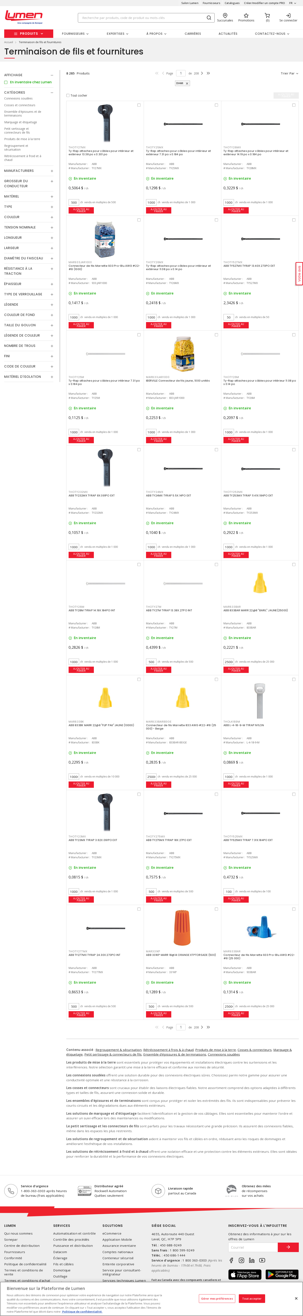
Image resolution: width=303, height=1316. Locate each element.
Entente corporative (118, 1264)
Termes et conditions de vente (23, 1272)
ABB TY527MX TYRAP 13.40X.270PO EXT (249, 266)
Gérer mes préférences (217, 1298)
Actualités (228, 34)
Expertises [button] (116, 34)
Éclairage (60, 1258)
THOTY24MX (154, 492)
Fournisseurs (211, 3)
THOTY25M (76, 377)
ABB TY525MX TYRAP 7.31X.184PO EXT (248, 840)
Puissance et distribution (73, 1246)
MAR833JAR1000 (158, 377)
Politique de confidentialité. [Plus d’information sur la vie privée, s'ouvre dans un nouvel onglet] (82, 1311)
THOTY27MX (77, 147)
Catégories (14, 92)
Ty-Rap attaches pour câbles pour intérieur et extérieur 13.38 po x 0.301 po (101, 152)
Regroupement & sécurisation (119, 1050)
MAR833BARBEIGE (158, 721)
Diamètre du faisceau (23, 258)
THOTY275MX (155, 836)
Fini (7, 356)
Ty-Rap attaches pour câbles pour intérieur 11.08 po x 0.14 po (259, 382)
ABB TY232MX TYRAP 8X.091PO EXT (92, 495)
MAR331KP (153, 951)
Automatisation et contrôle (74, 1233)
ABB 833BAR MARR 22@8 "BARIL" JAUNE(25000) (255, 610)
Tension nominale (20, 227)
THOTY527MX (232, 262)
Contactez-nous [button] (270, 34)
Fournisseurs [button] (73, 34)
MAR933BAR (232, 951)
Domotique (61, 1270)
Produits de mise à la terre (215, 1050)
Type (8, 206)
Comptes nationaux (117, 1252)
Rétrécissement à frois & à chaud (168, 1050)
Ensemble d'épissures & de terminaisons (174, 1054)
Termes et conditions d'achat (27, 1281)
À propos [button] (154, 34)
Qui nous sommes (18, 1233)
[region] (151, 1299)
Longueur (13, 237)
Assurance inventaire (119, 1246)
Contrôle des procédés (71, 1240)
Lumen (10, 1225)
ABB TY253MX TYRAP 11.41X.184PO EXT (248, 495)
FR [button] (290, 3)
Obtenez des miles (256, 1186)
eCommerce (111, 1233)
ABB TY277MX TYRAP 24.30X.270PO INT (95, 955)
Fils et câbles (63, 1264)
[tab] (28, 75)
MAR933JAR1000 (80, 262)
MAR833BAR (232, 607)
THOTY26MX (154, 262)
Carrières (193, 34)
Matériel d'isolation (22, 376)
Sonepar (11, 1240)
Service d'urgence (34, 1186)
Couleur (12, 217)
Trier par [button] (288, 73)
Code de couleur (20, 366)
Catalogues (232, 3)
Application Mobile (117, 1240)
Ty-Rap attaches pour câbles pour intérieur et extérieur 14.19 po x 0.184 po (255, 152)
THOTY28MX (232, 147)
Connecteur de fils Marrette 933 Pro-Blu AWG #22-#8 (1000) (104, 267)
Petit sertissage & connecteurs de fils (113, 1054)
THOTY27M (153, 607)
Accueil (8, 42)
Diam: (180, 83)
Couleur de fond (19, 315)
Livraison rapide (180, 1188)
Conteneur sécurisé (118, 1258)
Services (61, 1225)
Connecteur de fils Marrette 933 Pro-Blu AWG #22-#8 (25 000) (259, 956)
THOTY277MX (78, 951)
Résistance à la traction (18, 271)
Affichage (13, 75)
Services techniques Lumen (124, 1281)
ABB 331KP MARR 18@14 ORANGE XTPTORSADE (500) (181, 955)
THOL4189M (231, 721)
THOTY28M (76, 607)
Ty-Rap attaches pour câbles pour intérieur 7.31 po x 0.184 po (104, 382)
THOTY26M (231, 377)
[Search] (146, 18)
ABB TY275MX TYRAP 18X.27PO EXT (169, 840)
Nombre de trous (20, 346)
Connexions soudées (224, 1054)
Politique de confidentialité (25, 1264)
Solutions (112, 1225)
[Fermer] (296, 1298)
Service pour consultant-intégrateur (121, 1272)
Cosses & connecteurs (255, 1050)
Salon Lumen (189, 3)
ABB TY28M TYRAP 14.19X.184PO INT (92, 610)
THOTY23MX (77, 836)
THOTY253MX (233, 492)
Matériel (11, 196)
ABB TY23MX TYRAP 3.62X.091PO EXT (93, 840)
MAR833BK (76, 721)
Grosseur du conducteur (16, 183)
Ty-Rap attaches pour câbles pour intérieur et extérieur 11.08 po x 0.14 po (178, 267)
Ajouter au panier (81, 210)
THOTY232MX (78, 492)
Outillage (60, 1276)
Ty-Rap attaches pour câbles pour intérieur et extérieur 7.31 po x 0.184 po (178, 152)
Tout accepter (252, 1298)
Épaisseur (12, 284)
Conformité (13, 1258)
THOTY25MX (154, 147)
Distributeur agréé (108, 1186)
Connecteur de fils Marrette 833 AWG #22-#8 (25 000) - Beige (181, 726)
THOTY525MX (233, 836)
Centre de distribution (22, 1246)
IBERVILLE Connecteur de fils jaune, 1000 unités (178, 380)
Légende (11, 304)
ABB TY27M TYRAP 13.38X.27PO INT (169, 610)
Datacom (60, 1252)
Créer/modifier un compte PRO (264, 3)
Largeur (11, 248)
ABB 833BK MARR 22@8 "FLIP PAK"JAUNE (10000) (101, 725)
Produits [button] (29, 33)
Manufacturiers (19, 170)
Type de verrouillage (23, 294)
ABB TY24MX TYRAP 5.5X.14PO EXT (168, 495)
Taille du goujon (20, 325)
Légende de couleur (22, 335)
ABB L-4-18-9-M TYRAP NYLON (243, 725)
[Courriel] (253, 1247)
